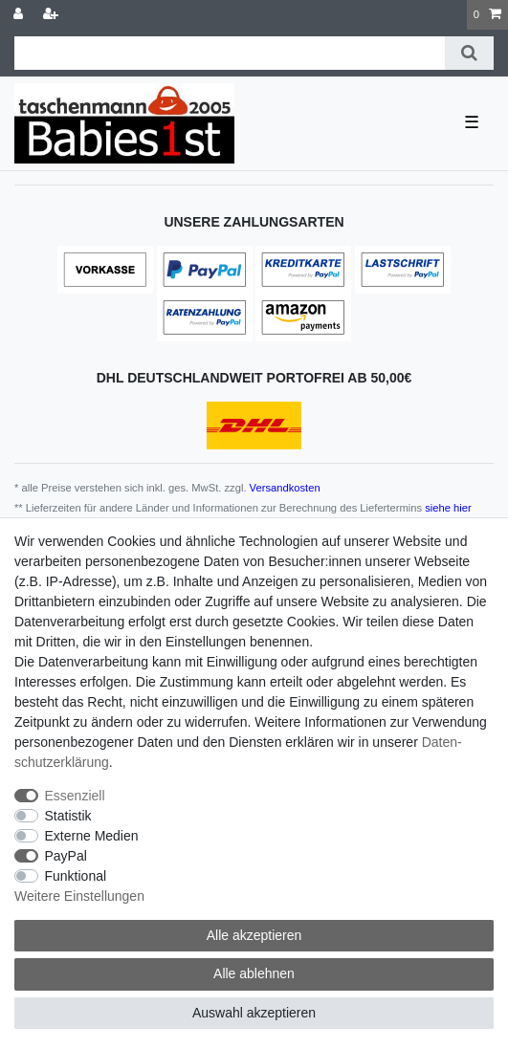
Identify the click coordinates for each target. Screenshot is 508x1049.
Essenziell (75, 795)
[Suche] (469, 53)
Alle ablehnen (254, 973)
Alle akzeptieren (254, 935)
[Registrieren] (52, 15)
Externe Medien (92, 835)
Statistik (68, 815)
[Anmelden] (20, 15)
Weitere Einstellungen (79, 896)
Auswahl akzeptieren (254, 1012)
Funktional (76, 876)
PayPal (66, 855)
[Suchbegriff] (229, 53)
